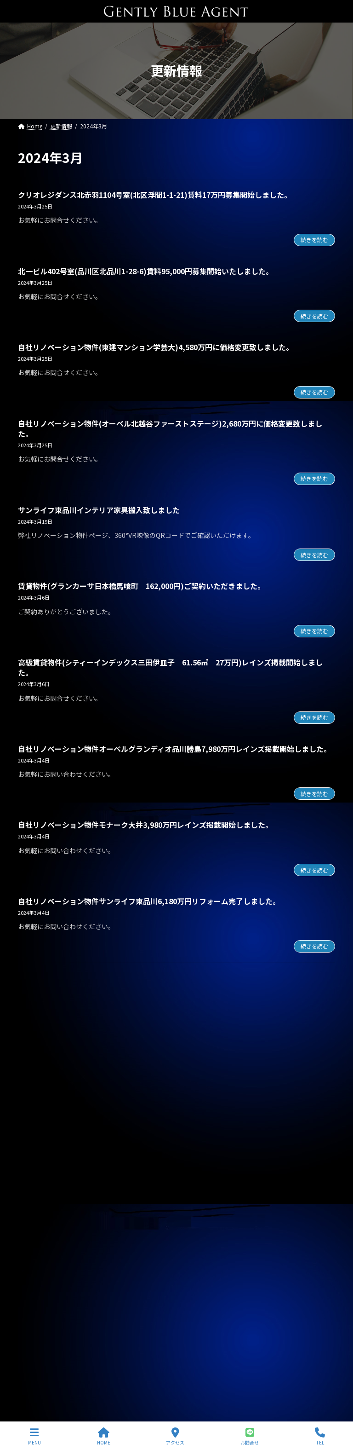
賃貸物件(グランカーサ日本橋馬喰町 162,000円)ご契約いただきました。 (141, 585)
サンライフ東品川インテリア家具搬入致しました (99, 509)
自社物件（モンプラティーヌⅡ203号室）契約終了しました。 (107, 1367)
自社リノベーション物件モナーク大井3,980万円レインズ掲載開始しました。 (145, 824)
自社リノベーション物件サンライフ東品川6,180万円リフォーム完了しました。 (149, 901)
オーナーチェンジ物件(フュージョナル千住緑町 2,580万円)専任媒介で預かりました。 (145, 1164)
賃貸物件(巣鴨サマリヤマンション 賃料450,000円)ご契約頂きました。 (123, 1229)
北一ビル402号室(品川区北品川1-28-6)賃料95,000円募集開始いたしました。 (145, 271)
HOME (103, 1436)
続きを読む (314, 239)
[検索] (323, 1016)
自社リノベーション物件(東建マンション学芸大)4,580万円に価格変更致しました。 (155, 346)
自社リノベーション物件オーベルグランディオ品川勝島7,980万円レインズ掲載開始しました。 (174, 748)
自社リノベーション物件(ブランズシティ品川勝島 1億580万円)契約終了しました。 (148, 1067)
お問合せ (249, 1436)
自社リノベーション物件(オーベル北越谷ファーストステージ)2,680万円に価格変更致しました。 (170, 428)
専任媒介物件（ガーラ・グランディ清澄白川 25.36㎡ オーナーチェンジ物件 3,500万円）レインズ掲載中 (176, 1302)
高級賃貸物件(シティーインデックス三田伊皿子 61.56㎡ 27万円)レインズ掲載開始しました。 (170, 667)
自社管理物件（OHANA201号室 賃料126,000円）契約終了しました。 (121, 1335)
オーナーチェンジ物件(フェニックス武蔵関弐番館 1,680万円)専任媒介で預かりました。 (148, 1132)
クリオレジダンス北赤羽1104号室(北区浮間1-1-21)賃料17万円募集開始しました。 (154, 194)
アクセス (175, 1436)
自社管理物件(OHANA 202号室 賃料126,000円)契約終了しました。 (128, 1099)
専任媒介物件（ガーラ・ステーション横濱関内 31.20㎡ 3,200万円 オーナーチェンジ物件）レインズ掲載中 (176, 1266)
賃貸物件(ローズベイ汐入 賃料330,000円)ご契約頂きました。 (109, 1197)
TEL (320, 1436)
